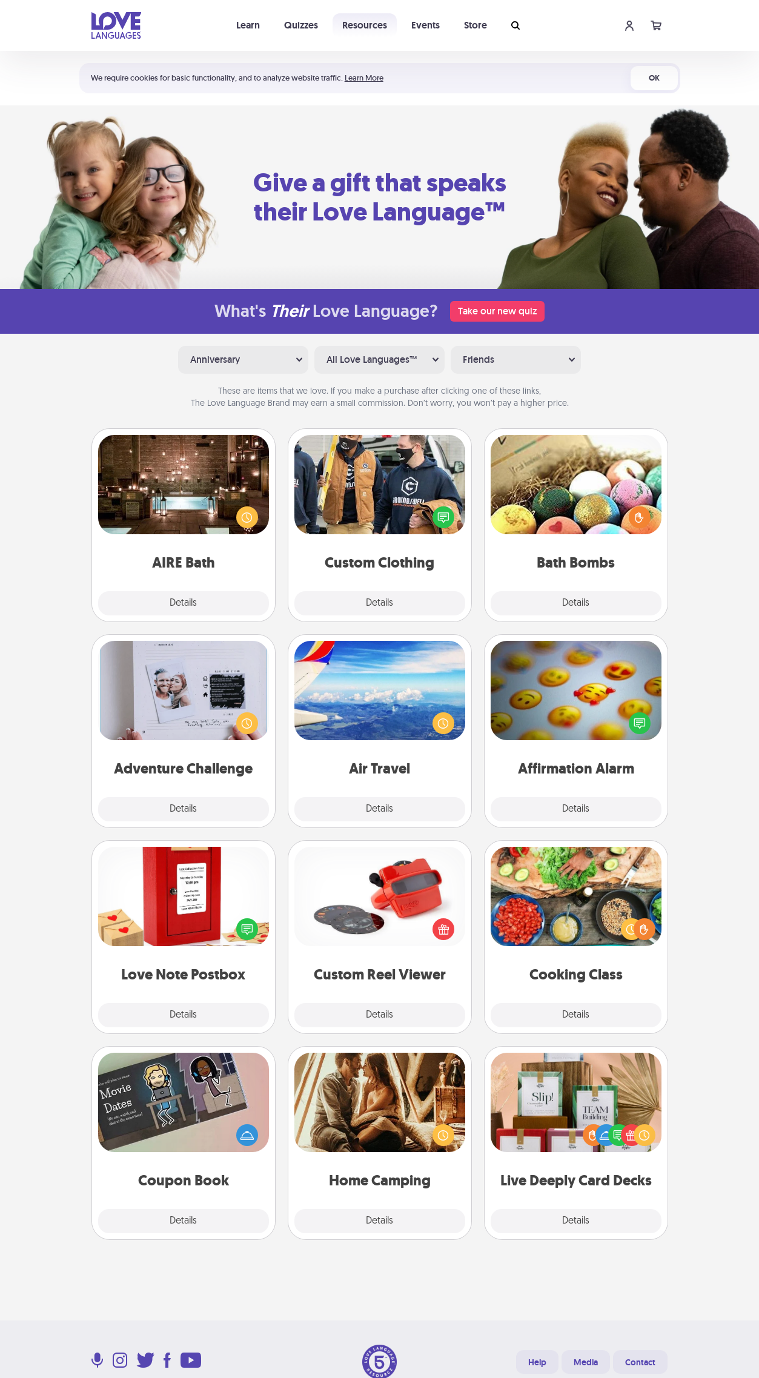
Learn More (364, 78)
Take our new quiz (497, 311)
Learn (248, 25)
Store (475, 25)
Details (183, 603)
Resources (364, 25)
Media (586, 1362)
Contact (640, 1362)
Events (425, 25)
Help (537, 1362)
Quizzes (301, 25)
